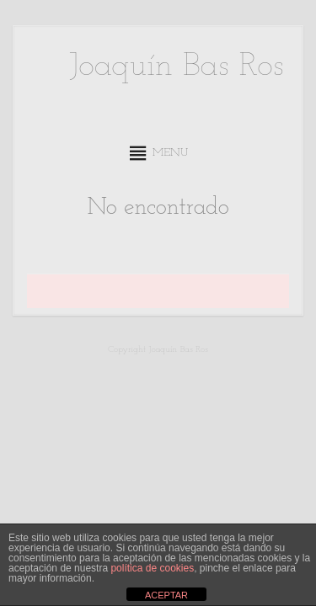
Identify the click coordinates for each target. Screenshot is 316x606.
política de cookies (152, 568)
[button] (171, 153)
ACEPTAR (166, 595)
